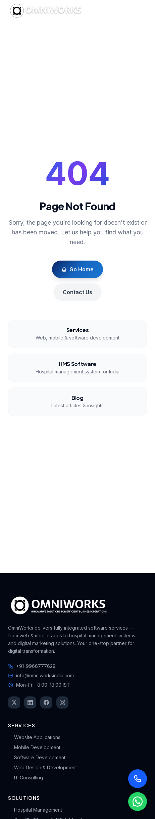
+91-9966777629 (32, 666)
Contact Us (77, 292)
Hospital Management (35, 810)
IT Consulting (25, 777)
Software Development (36, 757)
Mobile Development (34, 747)
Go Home (77, 269)
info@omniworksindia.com (41, 675)
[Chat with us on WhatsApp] (137, 801)
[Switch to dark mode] (123, 10)
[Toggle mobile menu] (140, 10)
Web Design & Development (42, 767)
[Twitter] (14, 702)
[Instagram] (62, 702)
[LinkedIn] (30, 702)
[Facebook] (46, 702)
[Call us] (137, 778)
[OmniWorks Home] (47, 11)
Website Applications (34, 737)
